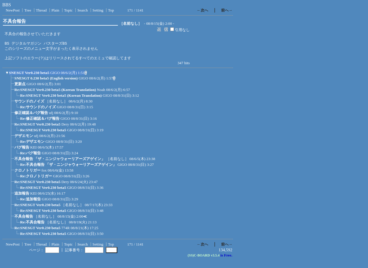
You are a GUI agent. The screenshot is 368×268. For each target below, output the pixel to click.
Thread (41, 10)
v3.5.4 (215, 258)
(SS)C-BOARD (199, 258)
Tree (27, 10)
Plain (55, 10)
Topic (68, 10)
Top (111, 10)
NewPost (13, 10)
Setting (98, 10)
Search (82, 10)
